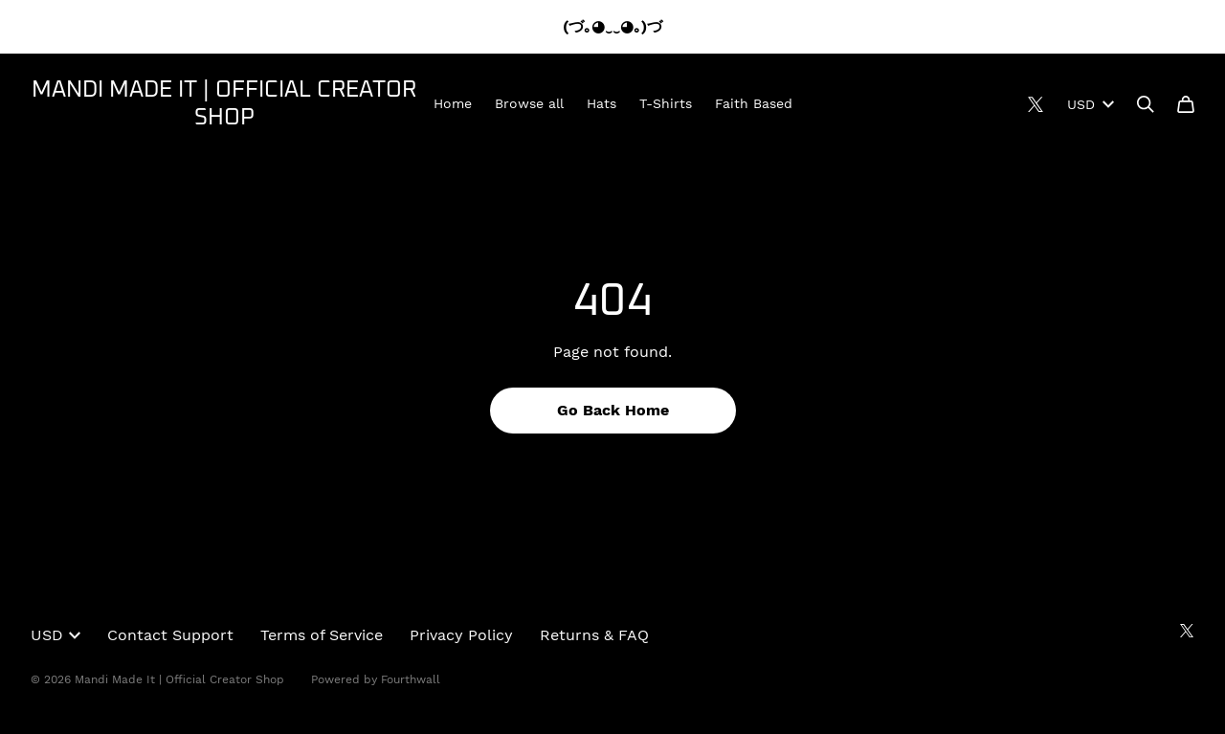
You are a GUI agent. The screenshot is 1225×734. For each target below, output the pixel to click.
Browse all (529, 103)
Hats (601, 103)
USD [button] (55, 635)
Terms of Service (321, 635)
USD (1090, 104)
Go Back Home (613, 410)
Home (453, 103)
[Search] (1145, 104)
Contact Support (170, 635)
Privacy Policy (461, 635)
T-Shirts (665, 103)
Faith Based (753, 103)
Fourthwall (410, 679)
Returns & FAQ (594, 635)
